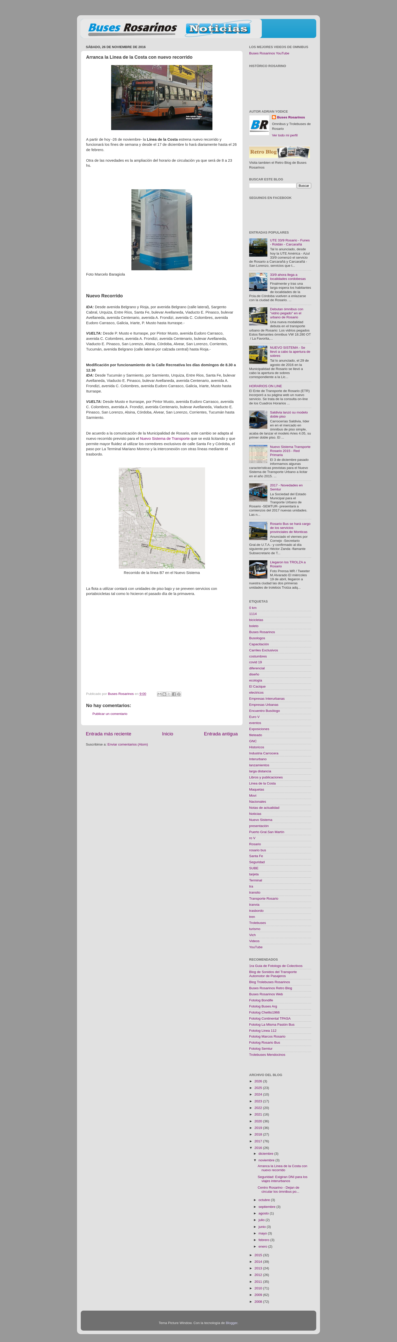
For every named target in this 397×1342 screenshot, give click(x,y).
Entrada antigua (221, 733)
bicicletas (256, 620)
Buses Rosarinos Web (266, 994)
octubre (265, 1200)
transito (254, 892)
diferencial (257, 668)
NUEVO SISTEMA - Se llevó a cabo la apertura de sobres (290, 352)
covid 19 (255, 662)
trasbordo (256, 911)
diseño (254, 674)
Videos (254, 941)
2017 (258, 1141)
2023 (258, 1101)
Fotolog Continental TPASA (270, 1018)
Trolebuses (257, 923)
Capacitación (259, 644)
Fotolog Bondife (261, 1000)
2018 (258, 1134)
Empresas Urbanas (264, 705)
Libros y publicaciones (266, 777)
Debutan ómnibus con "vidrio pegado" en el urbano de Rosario (286, 313)
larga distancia (260, 771)
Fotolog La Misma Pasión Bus (271, 1024)
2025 (258, 1088)
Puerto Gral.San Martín (266, 832)
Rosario (255, 844)
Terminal (255, 880)
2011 (258, 1282)
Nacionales (257, 801)
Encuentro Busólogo (264, 711)
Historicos (256, 747)
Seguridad (257, 862)
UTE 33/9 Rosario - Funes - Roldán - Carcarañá (290, 242)
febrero (264, 1240)
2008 (258, 1302)
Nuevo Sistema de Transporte (165, 439)
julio (262, 1220)
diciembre (266, 1153)
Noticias (255, 814)
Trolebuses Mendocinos (267, 1055)
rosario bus (257, 850)
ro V (252, 838)
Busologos (257, 638)
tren (252, 917)
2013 (258, 1268)
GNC (253, 741)
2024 (258, 1094)
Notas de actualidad (264, 808)
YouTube (256, 947)
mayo (263, 1233)
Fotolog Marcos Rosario (267, 1036)
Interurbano (258, 759)
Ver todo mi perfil (284, 135)
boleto (254, 626)
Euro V (254, 717)
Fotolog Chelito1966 (264, 1012)
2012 (258, 1275)
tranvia (254, 904)
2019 (258, 1128)
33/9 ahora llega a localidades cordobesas (288, 277)
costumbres (258, 656)
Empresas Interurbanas (267, 698)
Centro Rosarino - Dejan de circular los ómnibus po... (278, 1189)
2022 (258, 1108)
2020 (258, 1121)
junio (263, 1227)
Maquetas (256, 789)
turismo (254, 929)
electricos (256, 692)
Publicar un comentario (109, 714)
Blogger (231, 1323)
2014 (258, 1262)
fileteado (255, 735)
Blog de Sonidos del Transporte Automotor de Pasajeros (273, 974)
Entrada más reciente (108, 733)
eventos (255, 723)
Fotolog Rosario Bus (264, 1042)
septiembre (267, 1207)
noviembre (267, 1160)
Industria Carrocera (264, 753)
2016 (258, 1148)
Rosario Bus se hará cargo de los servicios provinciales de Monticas (290, 528)
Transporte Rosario (263, 898)
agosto (264, 1213)
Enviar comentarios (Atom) (128, 744)
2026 (258, 1081)
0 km (252, 608)
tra (251, 886)
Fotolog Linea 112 (262, 1031)
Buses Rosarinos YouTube (269, 53)
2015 (258, 1255)
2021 (258, 1114)
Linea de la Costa (262, 783)
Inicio (167, 733)
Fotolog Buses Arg (263, 1006)
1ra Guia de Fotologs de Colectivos (276, 966)
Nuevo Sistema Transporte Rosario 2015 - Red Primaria (290, 451)
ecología (255, 680)
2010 (258, 1288)
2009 (258, 1295)
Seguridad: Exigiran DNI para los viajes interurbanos (283, 1179)
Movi (252, 795)
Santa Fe (256, 856)
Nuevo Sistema (260, 820)
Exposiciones (259, 729)
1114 (253, 614)
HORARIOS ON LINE (265, 386)
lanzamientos (259, 765)
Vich (252, 935)
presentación (259, 826)
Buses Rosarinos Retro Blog (270, 988)
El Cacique (257, 686)
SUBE (254, 868)
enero (263, 1246)
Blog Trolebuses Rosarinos (269, 982)
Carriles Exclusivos (263, 650)
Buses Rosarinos (291, 117)
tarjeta (254, 874)
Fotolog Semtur (260, 1048)
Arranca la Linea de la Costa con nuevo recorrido (282, 1168)
